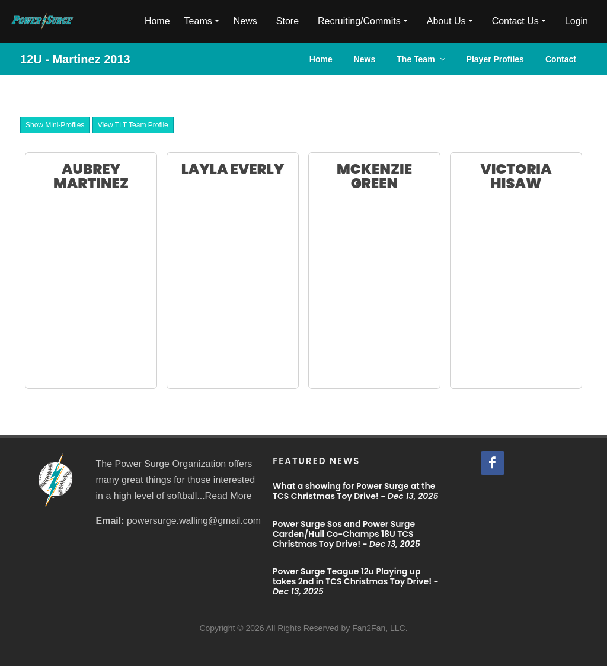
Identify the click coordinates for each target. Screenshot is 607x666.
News (245, 21)
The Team (421, 59)
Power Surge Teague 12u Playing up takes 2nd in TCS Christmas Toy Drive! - (356, 581)
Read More (228, 496)
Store (287, 21)
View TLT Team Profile (133, 125)
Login (576, 21)
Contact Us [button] (515, 21)
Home (157, 21)
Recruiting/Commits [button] (359, 21)
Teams (198, 21)
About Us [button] (446, 21)
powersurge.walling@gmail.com (194, 521)
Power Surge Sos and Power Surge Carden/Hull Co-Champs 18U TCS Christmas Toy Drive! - (346, 534)
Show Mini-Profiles (54, 125)
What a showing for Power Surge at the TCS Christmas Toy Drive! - (355, 491)
